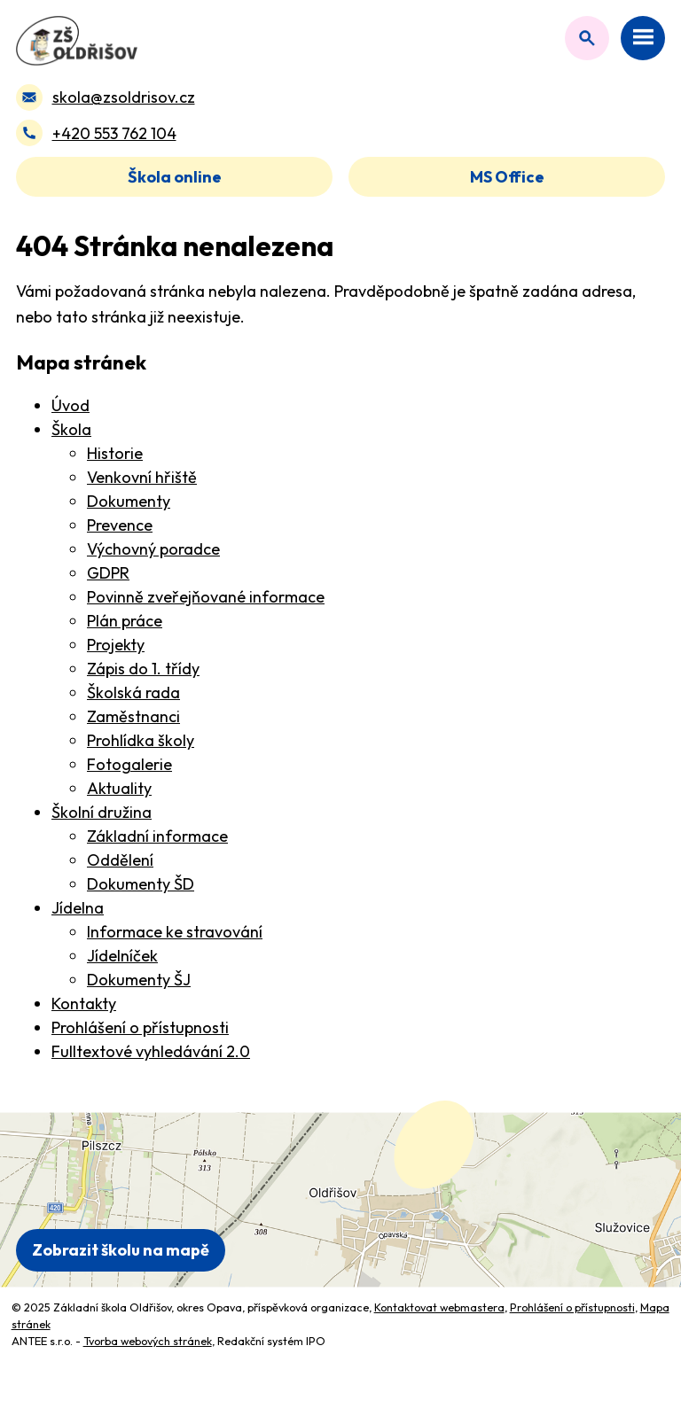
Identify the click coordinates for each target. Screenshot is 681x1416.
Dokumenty (128, 501)
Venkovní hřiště (142, 477)
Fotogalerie (129, 764)
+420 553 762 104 (114, 133)
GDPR (108, 573)
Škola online (175, 177)
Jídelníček (122, 955)
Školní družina (101, 812)
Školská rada (133, 692)
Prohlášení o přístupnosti (140, 1027)
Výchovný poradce (153, 549)
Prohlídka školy (140, 740)
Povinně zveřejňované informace (206, 597)
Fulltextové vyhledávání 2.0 (150, 1051)
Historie (115, 453)
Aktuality (119, 788)
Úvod (70, 405)
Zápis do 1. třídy (143, 668)
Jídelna (77, 908)
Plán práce (124, 621)
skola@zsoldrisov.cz (123, 97)
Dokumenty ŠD (140, 884)
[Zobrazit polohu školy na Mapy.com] (340, 1200)
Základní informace (157, 836)
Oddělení (120, 860)
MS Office (507, 177)
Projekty (116, 644)
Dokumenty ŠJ (139, 979)
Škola (71, 429)
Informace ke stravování (174, 932)
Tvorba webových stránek (147, 1341)
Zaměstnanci (133, 716)
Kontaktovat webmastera (439, 1307)
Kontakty (83, 1003)
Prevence (120, 525)
